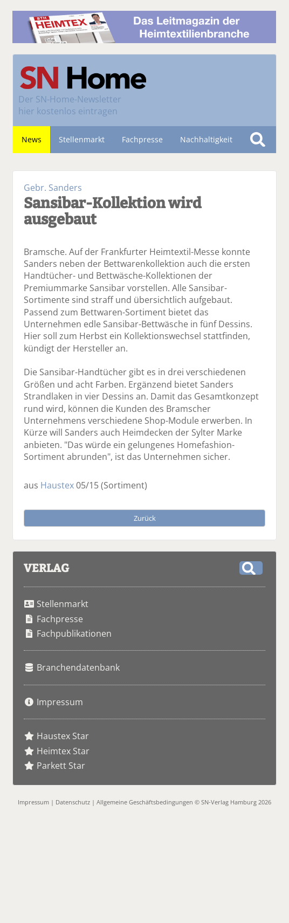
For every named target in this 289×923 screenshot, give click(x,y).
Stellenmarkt (82, 139)
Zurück (145, 518)
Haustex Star (63, 736)
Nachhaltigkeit (206, 139)
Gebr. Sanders (53, 188)
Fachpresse (142, 139)
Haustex (57, 485)
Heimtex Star (63, 751)
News (32, 139)
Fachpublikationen (74, 633)
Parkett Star (61, 766)
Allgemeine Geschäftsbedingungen (145, 802)
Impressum (60, 702)
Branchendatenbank (78, 667)
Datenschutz (73, 802)
